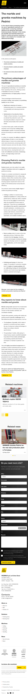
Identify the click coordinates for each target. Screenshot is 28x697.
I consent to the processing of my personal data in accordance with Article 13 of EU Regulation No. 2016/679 (13, 552)
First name (4, 480)
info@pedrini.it (8, 598)
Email (2, 499)
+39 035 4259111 (9, 596)
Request (3, 535)
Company (3, 493)
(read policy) (10, 553)
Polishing (5, 628)
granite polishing (18, 266)
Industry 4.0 (5, 609)
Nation (3, 518)
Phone (2, 505)
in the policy (10, 558)
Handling (5, 631)
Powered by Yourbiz (8, 687)
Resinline (16, 237)
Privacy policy (7, 673)
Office (2, 474)
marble (21, 169)
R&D (4, 607)
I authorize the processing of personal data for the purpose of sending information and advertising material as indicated (14, 557)
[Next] (6, 414)
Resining (5, 629)
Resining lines (6, 618)
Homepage (4, 7)
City (2, 512)
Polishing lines (6, 616)
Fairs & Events (6, 639)
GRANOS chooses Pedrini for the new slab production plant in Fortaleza (13, 447)
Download (14, 656)
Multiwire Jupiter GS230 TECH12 (12, 400)
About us (5, 605)
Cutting (4, 626)
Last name (3, 486)
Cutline (14, 200)
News (10, 7)
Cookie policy (6, 684)
